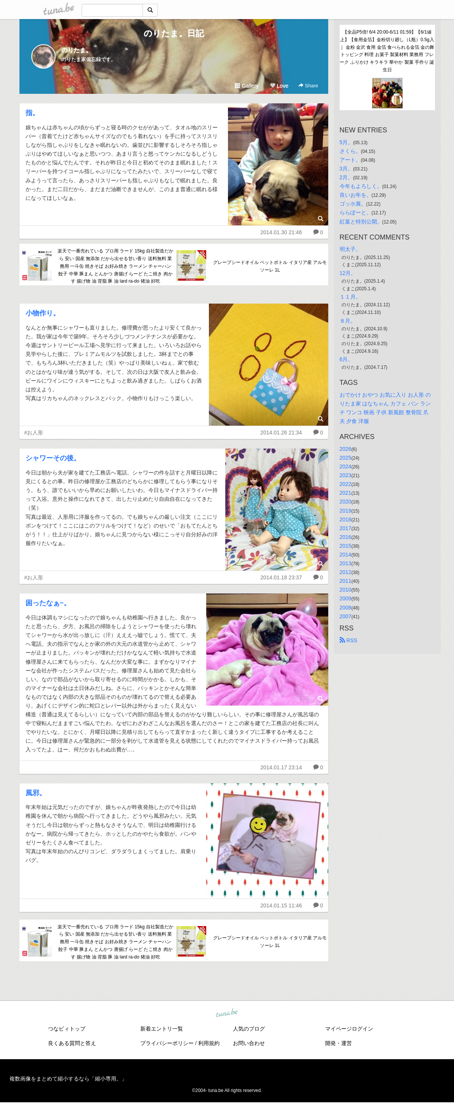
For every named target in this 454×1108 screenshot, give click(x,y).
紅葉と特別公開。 (361, 222)
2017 (345, 528)
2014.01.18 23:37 (281, 577)
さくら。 (350, 151)
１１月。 (350, 297)
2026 (345, 449)
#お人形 (33, 432)
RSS (349, 640)
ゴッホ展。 (353, 204)
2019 (345, 511)
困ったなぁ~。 (48, 603)
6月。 (346, 359)
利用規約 (209, 1043)
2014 (345, 555)
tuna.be (227, 1013)
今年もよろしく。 (361, 186)
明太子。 (350, 249)
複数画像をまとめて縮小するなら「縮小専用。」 (68, 1079)
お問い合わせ (249, 1043)
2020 (345, 502)
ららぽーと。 (356, 212)
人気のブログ (249, 1029)
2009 (345, 598)
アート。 (350, 160)
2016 (345, 537)
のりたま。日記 (174, 33)
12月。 (348, 273)
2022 (345, 484)
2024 (345, 466)
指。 (32, 113)
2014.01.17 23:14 (281, 767)
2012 (345, 572)
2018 (345, 519)
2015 (345, 546)
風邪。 (36, 793)
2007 (345, 616)
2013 (345, 563)
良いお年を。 (356, 195)
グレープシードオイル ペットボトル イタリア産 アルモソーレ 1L (270, 266)
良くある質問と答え (72, 1043)
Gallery (246, 86)
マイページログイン (349, 1029)
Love (279, 86)
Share (308, 85)
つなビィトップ (66, 1029)
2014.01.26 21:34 (281, 432)
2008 (345, 608)
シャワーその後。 (53, 458)
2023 (345, 475)
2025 (345, 458)
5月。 (346, 142)
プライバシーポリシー (167, 1043)
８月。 (348, 321)
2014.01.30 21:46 (281, 232)
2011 (345, 581)
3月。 (346, 169)
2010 (345, 590)
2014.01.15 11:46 (281, 905)
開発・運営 (338, 1043)
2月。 (346, 177)
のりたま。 (76, 50)
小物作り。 (43, 313)
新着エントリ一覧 (161, 1029)
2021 (345, 493)
